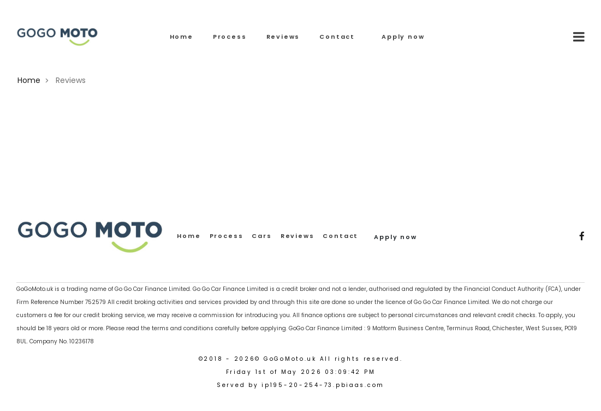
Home (181, 36)
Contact (337, 36)
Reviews (283, 36)
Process (230, 36)
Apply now (403, 36)
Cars (261, 235)
